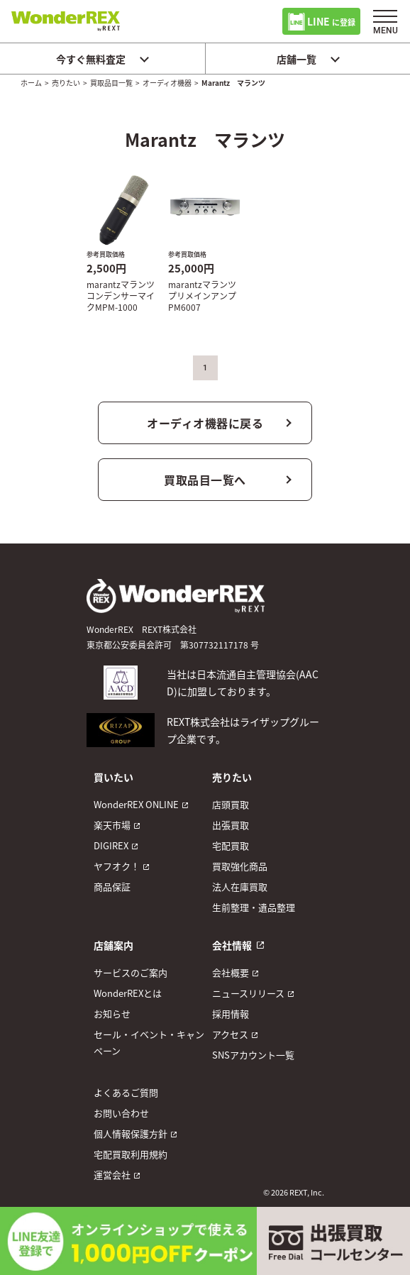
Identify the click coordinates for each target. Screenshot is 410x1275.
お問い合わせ (121, 1113)
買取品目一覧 (111, 82)
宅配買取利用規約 (130, 1154)
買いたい (113, 777)
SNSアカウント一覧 (253, 1054)
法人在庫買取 (239, 886)
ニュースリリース (248, 993)
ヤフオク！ (117, 866)
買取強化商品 (239, 866)
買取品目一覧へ (205, 479)
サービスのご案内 (130, 972)
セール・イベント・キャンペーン (149, 1042)
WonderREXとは (128, 993)
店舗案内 (113, 945)
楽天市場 (112, 825)
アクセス (230, 1034)
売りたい (66, 82)
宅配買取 (230, 845)
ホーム (31, 82)
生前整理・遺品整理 (253, 907)
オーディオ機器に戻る (205, 422)
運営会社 (112, 1174)
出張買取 (230, 825)
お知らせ (112, 1013)
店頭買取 (230, 804)
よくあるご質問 (126, 1092)
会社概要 (230, 972)
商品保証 (112, 886)
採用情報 (230, 1013)
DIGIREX (111, 845)
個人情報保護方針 (130, 1133)
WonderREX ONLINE (136, 804)
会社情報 (232, 945)
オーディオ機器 (167, 82)
